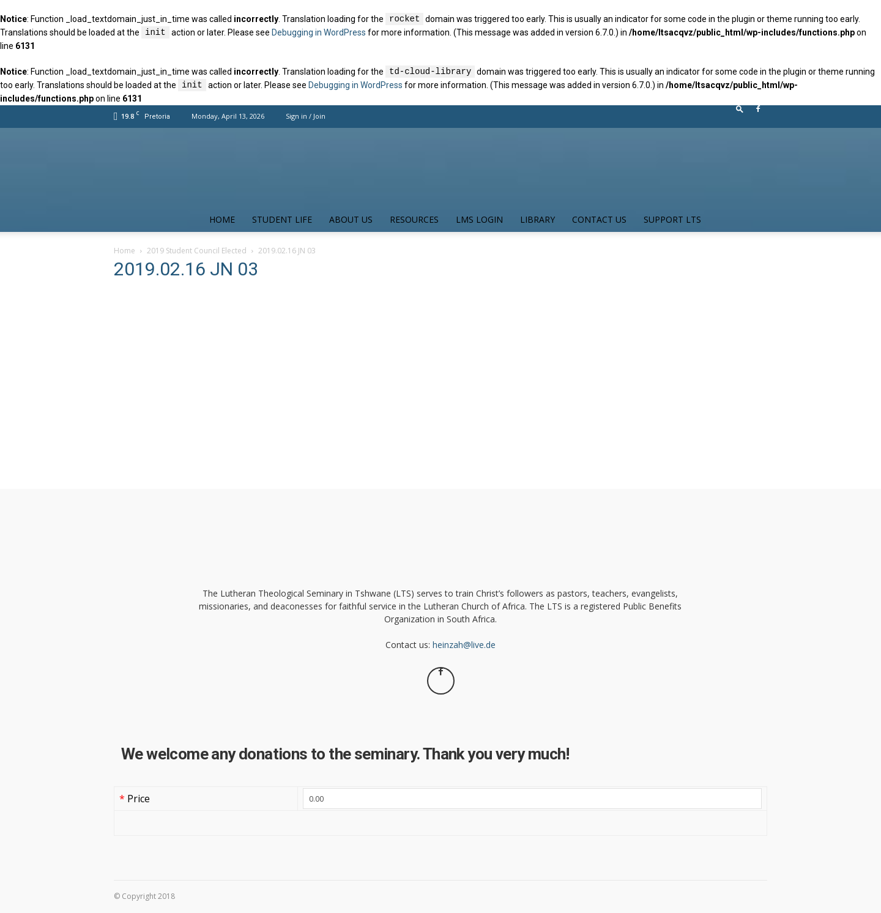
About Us (351, 219)
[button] (739, 111)
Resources (414, 219)
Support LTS (672, 219)
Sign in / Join (305, 116)
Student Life (282, 219)
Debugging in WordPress (319, 33)
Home (222, 219)
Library (537, 219)
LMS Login (479, 219)
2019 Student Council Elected (197, 250)
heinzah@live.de (464, 644)
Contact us (599, 219)
